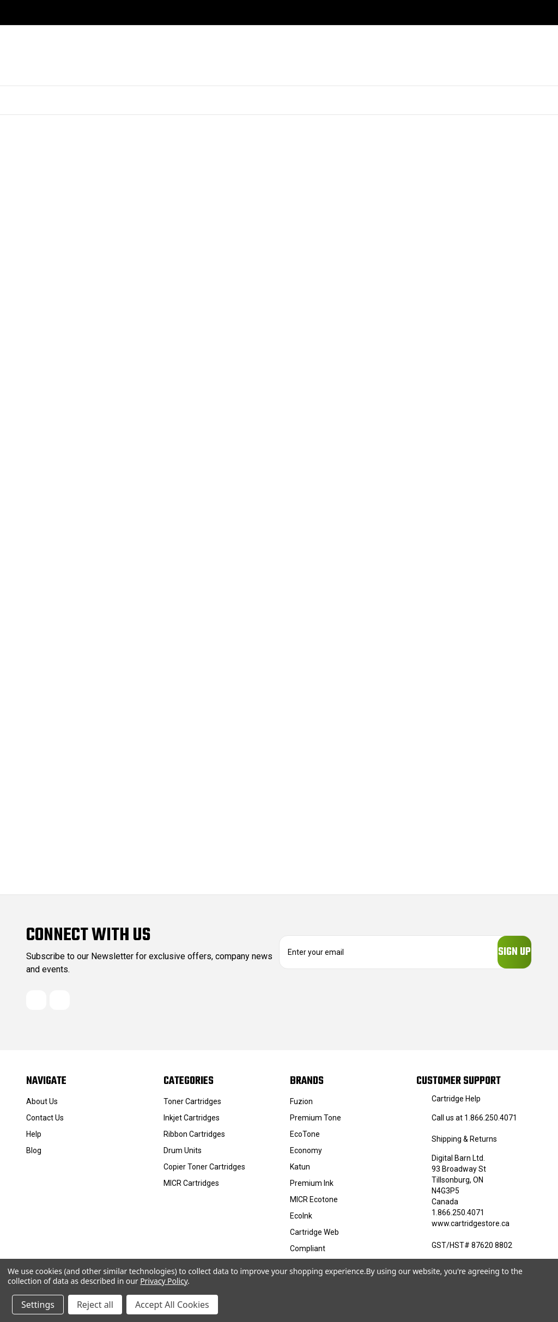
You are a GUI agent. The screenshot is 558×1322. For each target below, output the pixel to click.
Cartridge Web (314, 1237)
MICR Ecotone (314, 1204)
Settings (37, 1305)
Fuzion (301, 1106)
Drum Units (182, 1155)
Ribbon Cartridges (194, 1139)
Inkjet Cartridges (191, 1122)
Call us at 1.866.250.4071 (474, 1122)
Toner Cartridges (192, 1106)
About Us (42, 1106)
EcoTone (305, 1139)
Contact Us (45, 1122)
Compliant (307, 1253)
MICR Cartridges (191, 1188)
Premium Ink (311, 1188)
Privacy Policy (163, 1281)
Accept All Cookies (172, 1305)
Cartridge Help (456, 1103)
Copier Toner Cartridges (204, 1171)
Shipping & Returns (464, 1144)
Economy (306, 1155)
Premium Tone (315, 1122)
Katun (300, 1171)
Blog (33, 1155)
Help (33, 1139)
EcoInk (301, 1220)
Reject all (95, 1305)
